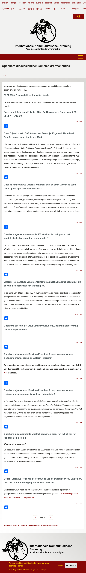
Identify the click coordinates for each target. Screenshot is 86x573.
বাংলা (63, 9)
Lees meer (78, 122)
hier (5, 373)
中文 (55, 9)
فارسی (22, 9)
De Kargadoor (50, 112)
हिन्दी (12, 9)
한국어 (31, 9)
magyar (75, 9)
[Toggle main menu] (43, 57)
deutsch (22, 3)
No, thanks (71, 566)
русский (5, 9)
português (76, 3)
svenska (39, 3)
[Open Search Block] (78, 16)
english (5, 3)
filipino (47, 9)
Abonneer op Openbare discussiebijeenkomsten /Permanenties (31, 525)
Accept (60, 566)
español (48, 3)
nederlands (65, 3)
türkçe (56, 3)
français (14, 3)
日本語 (39, 9)
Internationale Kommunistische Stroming (43, 46)
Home (4, 75)
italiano (31, 3)
